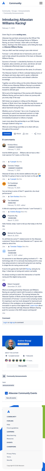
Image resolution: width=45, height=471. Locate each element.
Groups (14, 11)
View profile (22, 366)
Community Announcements (14, 13)
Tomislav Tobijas (13, 166)
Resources (10, 439)
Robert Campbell (13, 284)
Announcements (24, 11)
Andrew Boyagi (15, 212)
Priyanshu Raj (12, 216)
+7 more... (29, 361)
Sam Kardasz (14, 196)
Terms (9, 457)
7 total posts (29, 356)
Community (15, 3)
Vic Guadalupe (13, 183)
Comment (7, 134)
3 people (13, 179)
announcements (8, 385)
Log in (5, 322)
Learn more (34, 305)
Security (9, 460)
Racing (28, 269)
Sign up (12, 322)
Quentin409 (12, 250)
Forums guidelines (12, 428)
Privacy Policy (11, 453)
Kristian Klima (12, 145)
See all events (11, 398)
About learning (11, 435)
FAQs (8, 424)
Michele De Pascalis (15, 233)
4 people (13, 162)
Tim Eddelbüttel (13, 200)
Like (3, 162)
